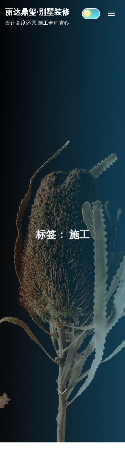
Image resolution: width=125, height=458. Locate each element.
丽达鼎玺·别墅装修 (37, 11)
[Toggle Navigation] (111, 13)
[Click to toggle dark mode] (91, 13)
